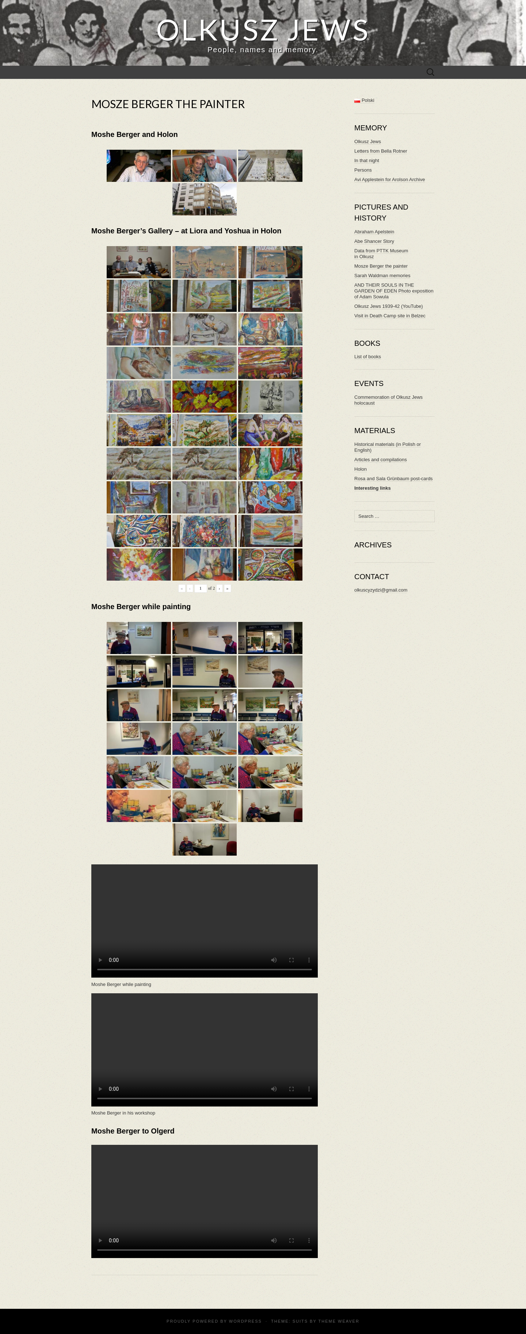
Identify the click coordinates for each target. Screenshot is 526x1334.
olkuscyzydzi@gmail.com (380, 590)
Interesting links (372, 488)
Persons (363, 170)
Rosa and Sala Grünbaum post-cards (393, 478)
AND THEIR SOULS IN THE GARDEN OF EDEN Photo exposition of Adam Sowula (394, 290)
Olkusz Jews (367, 141)
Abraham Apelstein (374, 231)
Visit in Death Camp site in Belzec (390, 315)
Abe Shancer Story (374, 241)
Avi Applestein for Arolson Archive (389, 179)
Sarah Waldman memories (382, 275)
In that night (366, 160)
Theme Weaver (338, 1321)
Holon (360, 469)
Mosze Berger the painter (381, 266)
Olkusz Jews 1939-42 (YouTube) (388, 306)
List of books (367, 356)
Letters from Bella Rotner (380, 151)
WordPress (245, 1321)
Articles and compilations (380, 459)
